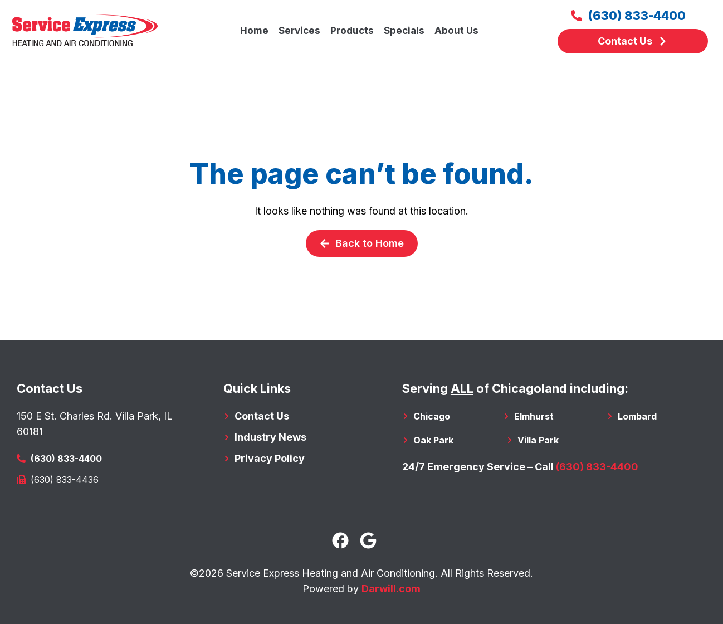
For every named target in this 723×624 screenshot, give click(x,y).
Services (299, 30)
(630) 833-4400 (597, 466)
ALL (462, 388)
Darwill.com (391, 588)
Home (254, 30)
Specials (404, 30)
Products (352, 30)
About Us (456, 30)
